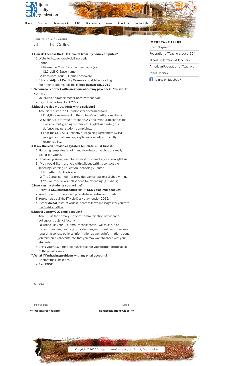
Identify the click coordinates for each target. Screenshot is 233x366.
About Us (123, 23)
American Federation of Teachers (171, 66)
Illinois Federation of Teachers (169, 60)
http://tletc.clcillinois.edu (59, 172)
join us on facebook (168, 79)
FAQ (77, 23)
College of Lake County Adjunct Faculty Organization (127, 349)
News (108, 23)
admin (62, 39)
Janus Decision (159, 73)
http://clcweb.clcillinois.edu (69, 58)
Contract (43, 23)
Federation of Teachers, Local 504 (172, 53)
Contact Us (141, 23)
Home (28, 23)
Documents (93, 23)
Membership (61, 23)
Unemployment (159, 47)
